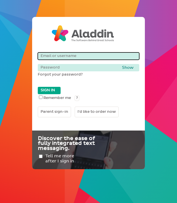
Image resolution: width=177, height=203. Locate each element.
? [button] (77, 98)
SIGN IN (48, 90)
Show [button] (128, 68)
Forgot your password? (60, 74)
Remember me (55, 98)
